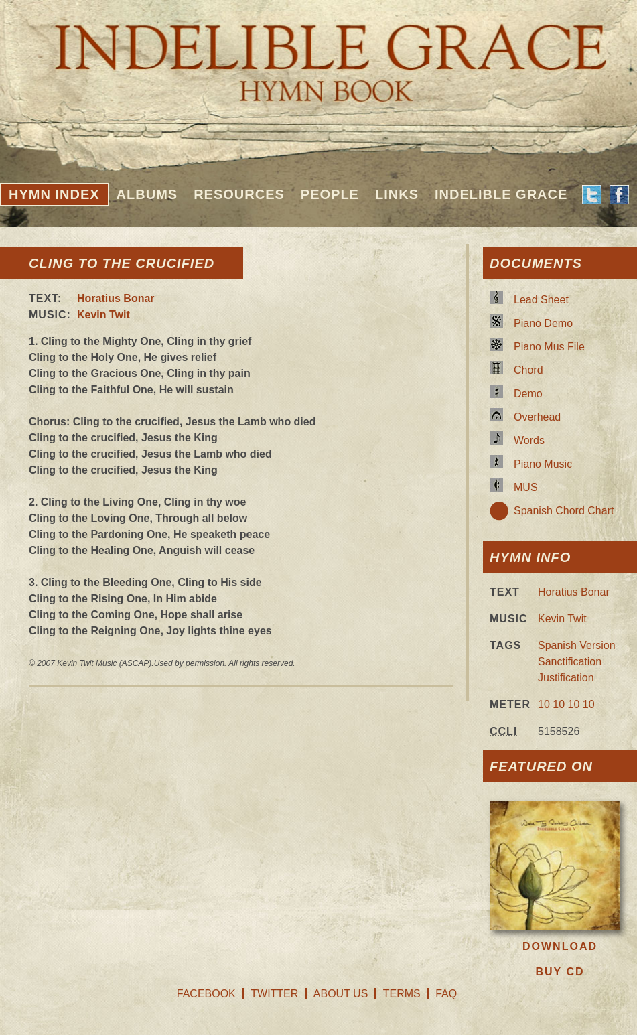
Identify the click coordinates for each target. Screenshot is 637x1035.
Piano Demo (543, 323)
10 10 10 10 (566, 704)
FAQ (446, 993)
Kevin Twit (103, 314)
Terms (402, 993)
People (330, 194)
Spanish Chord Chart (564, 510)
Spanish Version (577, 645)
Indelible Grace (501, 194)
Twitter (274, 993)
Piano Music (543, 464)
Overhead (537, 417)
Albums (147, 194)
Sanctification (569, 661)
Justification (566, 677)
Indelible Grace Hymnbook (318, 53)
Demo (528, 393)
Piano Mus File (549, 346)
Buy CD (559, 971)
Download (559, 946)
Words (529, 440)
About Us (340, 993)
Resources (239, 194)
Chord (528, 370)
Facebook (206, 993)
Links (397, 194)
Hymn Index (54, 194)
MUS (526, 487)
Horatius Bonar (116, 298)
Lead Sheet (541, 299)
